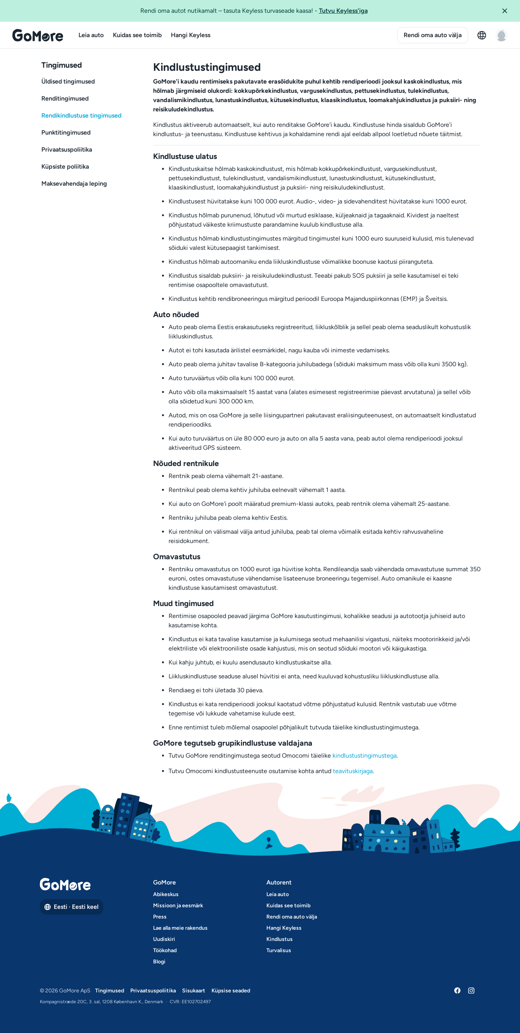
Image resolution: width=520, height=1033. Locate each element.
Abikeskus (166, 894)
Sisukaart (193, 990)
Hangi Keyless (190, 35)
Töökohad (165, 950)
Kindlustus (279, 939)
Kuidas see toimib (137, 35)
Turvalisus (278, 950)
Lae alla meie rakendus (180, 928)
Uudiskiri (164, 939)
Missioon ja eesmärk (178, 905)
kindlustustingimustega (364, 755)
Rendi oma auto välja (433, 35)
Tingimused (109, 990)
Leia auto (91, 35)
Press (160, 916)
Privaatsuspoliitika (153, 990)
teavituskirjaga (353, 771)
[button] (507, 11)
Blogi (159, 961)
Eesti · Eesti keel (71, 906)
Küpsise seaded (230, 990)
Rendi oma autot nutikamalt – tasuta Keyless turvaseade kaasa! (254, 10)
